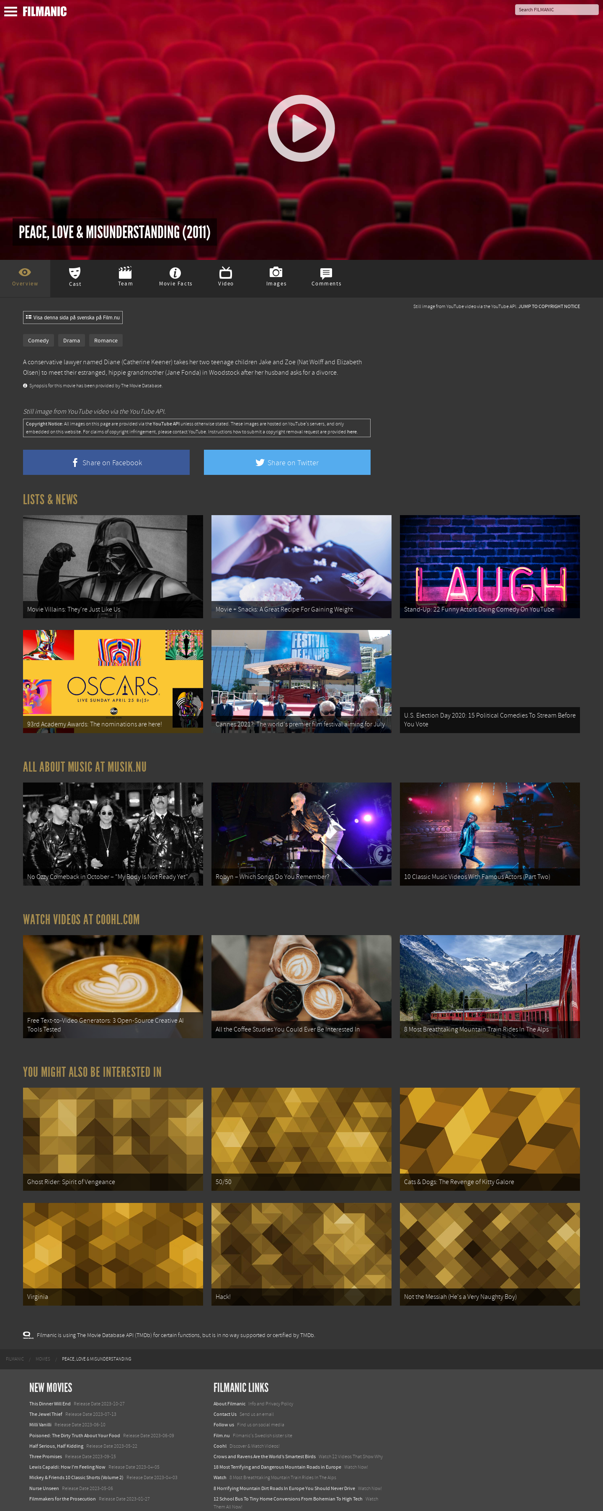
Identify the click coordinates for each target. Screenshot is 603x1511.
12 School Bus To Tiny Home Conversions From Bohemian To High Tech (288, 1477)
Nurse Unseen (44, 1467)
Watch (220, 1456)
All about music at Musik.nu (85, 760)
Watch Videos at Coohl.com (81, 909)
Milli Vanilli (40, 1403)
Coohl (220, 1424)
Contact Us (225, 1393)
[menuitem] (15, 1337)
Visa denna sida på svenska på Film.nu (73, 318)
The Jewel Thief (45, 1393)
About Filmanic (229, 1382)
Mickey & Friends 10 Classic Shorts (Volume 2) (76, 1456)
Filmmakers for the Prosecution (62, 1477)
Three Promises (45, 1435)
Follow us (224, 1403)
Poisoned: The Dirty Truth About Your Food (74, 1414)
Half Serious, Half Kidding (56, 1424)
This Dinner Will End (50, 1382)
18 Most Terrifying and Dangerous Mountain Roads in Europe (277, 1446)
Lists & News (50, 500)
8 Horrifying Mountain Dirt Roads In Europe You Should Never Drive (284, 1467)
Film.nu (222, 1414)
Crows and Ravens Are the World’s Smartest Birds (265, 1435)
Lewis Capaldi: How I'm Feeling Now (67, 1446)
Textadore (224, 1496)
